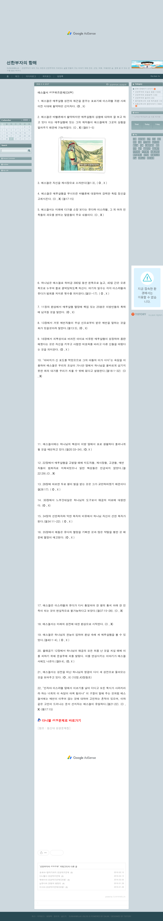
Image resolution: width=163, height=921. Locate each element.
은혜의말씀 (149, 145)
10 (29, 130)
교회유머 (141, 158)
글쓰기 (64, 916)
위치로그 (47, 76)
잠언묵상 (155, 148)
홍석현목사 (137, 155)
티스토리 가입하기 (155, 315)
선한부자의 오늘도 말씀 (148, 92)
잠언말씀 (141, 139)
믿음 (135, 158)
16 (25, 133)
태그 (17, 76)
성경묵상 (145, 151)
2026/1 (25, 120)
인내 (154, 139)
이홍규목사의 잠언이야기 (148, 105)
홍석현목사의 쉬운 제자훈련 (148, 101)
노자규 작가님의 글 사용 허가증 (147, 116)
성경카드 (136, 151)
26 (7, 139)
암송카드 (155, 142)
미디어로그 (31, 76)
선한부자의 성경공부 (146, 95)
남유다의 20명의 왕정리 (50, 883)
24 (29, 136)
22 (20, 136)
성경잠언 (147, 142)
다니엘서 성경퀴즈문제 (49, 876)
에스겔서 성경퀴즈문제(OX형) (55, 92)
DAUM (106, 916)
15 (20, 133)
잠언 (157, 145)
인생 (149, 139)
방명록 (60, 76)
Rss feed (154, 76)
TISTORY (127, 916)
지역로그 (41, 916)
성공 (135, 148)
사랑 (135, 139)
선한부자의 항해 (21, 62)
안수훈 (146, 155)
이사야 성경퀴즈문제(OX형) (51, 887)
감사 (140, 148)
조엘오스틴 (155, 155)
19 (7, 136)
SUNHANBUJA (75, 916)
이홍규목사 (155, 151)
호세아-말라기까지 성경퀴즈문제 (54, 872)
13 (11, 133)
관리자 (56, 916)
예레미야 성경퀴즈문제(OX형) (52, 879)
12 (7, 133)
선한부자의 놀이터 (144, 98)
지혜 (142, 145)
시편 (140, 142)
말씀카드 (147, 148)
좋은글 (135, 145)
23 (25, 136)
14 (16, 133)
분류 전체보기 (145, 88)
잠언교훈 (150, 158)
